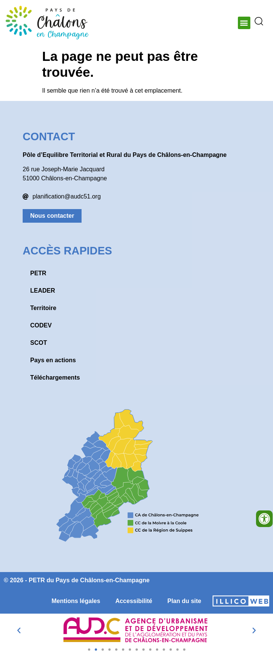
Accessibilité (133, 601)
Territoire (43, 308)
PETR (38, 273)
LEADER (42, 290)
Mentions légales (75, 601)
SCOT (38, 343)
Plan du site (184, 601)
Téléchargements (55, 377)
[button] (244, 23)
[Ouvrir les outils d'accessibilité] (264, 518)
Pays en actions (53, 360)
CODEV (41, 325)
